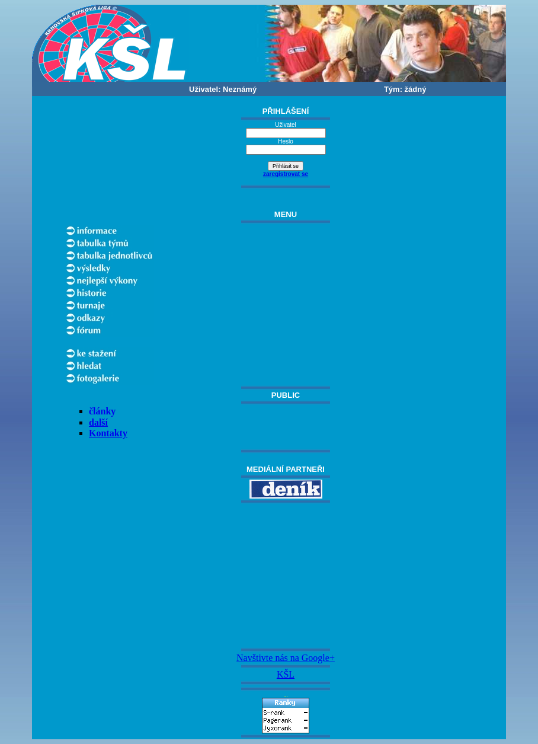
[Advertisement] (285, 575)
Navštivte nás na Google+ (285, 658)
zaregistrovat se (285, 174)
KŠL (285, 674)
